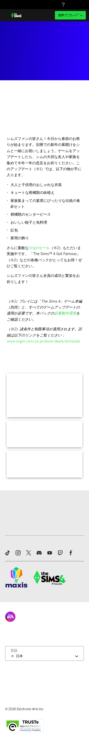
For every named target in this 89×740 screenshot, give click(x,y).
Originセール (39, 248)
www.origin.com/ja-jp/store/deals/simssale (43, 341)
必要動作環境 (65, 313)
